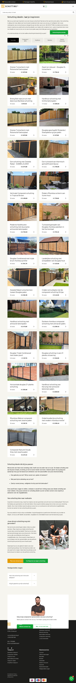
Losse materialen (43, 638)
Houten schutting (43, 626)
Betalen (41, 658)
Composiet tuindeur (12, 654)
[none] (73, 12)
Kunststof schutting (44, 628)
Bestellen (41, 656)
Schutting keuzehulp (59, 32)
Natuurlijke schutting (44, 634)
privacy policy (10, 676)
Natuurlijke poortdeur (13, 658)
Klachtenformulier (43, 666)
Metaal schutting (43, 632)
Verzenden (41, 660)
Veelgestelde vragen (44, 668)
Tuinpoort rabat (11, 660)
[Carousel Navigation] (38, 35)
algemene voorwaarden (12, 675)
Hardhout (37, 40)
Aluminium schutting (44, 630)
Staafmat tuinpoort (12, 662)
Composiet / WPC (25, 40)
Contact (41, 652)
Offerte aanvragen (44, 654)
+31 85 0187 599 (11, 637)
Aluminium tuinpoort (12, 652)
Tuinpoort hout (11, 656)
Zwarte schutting (62, 40)
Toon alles (13, 40)
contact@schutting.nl (13, 635)
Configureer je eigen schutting (35, 561)
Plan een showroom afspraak (19, 561)
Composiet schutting (44, 636)
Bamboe (50, 40)
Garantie (41, 664)
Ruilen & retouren (43, 662)
